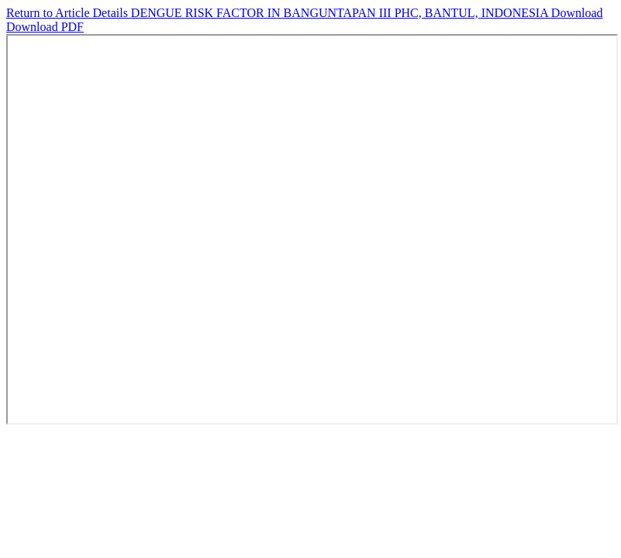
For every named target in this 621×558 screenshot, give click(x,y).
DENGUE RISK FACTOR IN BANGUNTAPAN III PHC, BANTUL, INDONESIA (341, 12)
